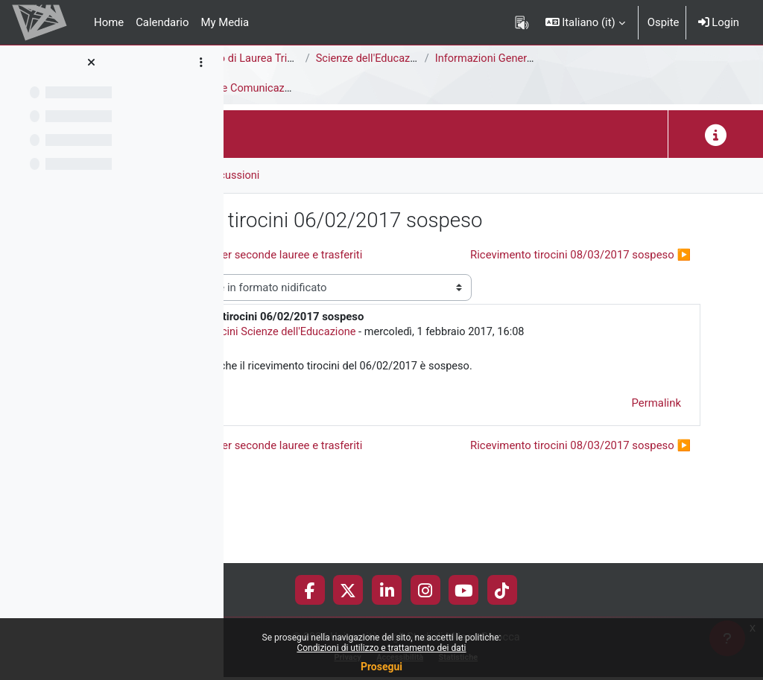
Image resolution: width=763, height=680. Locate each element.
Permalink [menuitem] (656, 464)
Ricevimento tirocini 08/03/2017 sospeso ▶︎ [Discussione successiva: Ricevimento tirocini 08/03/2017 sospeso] (580, 281)
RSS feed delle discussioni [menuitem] (373, 175)
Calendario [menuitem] (162, 22)
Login (718, 22)
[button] (585, 22)
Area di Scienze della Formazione (317, 59)
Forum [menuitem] (269, 175)
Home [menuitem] (109, 22)
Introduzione (321, 88)
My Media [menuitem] (224, 22)
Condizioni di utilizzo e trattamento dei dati (381, 648)
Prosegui (381, 667)
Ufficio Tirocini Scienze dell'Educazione (400, 392)
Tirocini (254, 88)
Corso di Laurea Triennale (434, 59)
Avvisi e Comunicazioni (425, 88)
